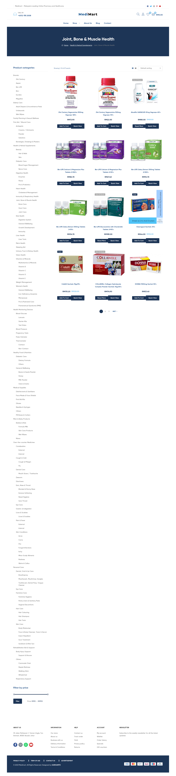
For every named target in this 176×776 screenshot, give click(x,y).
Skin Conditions (21, 532)
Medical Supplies (19, 388)
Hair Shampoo (24, 616)
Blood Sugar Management (28, 165)
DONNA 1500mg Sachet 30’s (145, 284)
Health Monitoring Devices (23, 309)
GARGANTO (56, 765)
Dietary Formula (24, 360)
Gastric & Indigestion (23, 509)
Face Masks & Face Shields (26, 395)
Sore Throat (23, 501)
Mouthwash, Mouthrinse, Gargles (31, 579)
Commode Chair (25, 663)
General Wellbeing (25, 224)
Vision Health (21, 255)
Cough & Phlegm (25, 462)
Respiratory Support (23, 679)
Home (66, 45)
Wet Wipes (20, 114)
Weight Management (24, 282)
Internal (21, 454)
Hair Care (19, 609)
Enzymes (22, 177)
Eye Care (19, 505)
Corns (21, 540)
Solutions (22, 138)
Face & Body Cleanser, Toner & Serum (33, 632)
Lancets (21, 317)
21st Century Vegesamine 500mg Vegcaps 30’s (108, 113)
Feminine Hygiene (25, 597)
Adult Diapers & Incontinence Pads (29, 106)
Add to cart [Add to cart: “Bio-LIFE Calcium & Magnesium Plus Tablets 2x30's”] (101, 183)
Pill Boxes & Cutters (23, 415)
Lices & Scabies (22, 512)
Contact (22, 345)
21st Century (20, 79)
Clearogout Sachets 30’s (145, 227)
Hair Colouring (24, 612)
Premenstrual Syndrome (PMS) (30, 306)
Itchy (20, 551)
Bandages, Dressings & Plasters (27, 142)
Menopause (23, 298)
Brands (16, 75)
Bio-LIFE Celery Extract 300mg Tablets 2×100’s (145, 170)
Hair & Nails (23, 153)
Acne (20, 536)
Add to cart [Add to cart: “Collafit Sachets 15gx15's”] (64, 298)
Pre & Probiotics (24, 185)
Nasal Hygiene (24, 497)
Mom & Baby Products (21, 419)
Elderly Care (17, 103)
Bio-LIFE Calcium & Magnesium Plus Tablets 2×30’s (108, 170)
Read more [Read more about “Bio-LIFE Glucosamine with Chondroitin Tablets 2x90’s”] (101, 241)
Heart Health (20, 188)
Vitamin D (22, 274)
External (22, 450)
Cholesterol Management (28, 192)
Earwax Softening (25, 493)
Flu (20, 466)
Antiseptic (19, 126)
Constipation (20, 446)
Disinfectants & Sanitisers (25, 391)
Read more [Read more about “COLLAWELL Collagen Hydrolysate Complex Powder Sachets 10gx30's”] (101, 298)
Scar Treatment (24, 640)
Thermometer (21, 341)
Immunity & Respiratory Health (27, 196)
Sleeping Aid (20, 247)
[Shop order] (150, 68)
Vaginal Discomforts (26, 605)
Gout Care (22, 208)
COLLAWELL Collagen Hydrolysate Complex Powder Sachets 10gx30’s (108, 285)
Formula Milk (23, 427)
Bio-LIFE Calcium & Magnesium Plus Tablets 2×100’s (71, 170)
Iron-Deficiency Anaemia (28, 294)
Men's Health (20, 243)
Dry (20, 544)
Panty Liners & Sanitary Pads (29, 601)
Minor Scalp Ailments (26, 555)
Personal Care (18, 567)
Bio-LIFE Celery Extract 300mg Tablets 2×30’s (70, 228)
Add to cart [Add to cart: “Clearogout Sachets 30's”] (139, 241)
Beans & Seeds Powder (27, 372)
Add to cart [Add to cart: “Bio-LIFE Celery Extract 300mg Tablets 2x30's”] (64, 241)
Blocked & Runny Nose (27, 489)
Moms (18, 438)
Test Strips (22, 325)
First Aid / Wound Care (21, 122)
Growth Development (27, 227)
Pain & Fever (20, 520)
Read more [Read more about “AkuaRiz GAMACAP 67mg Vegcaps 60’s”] (139, 126)
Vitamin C (22, 270)
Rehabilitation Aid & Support (24, 648)
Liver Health (20, 235)
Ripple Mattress (24, 667)
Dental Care (20, 469)
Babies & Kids (21, 423)
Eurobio (19, 95)
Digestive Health (22, 173)
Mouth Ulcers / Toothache (28, 473)
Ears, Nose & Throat (23, 485)
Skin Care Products (26, 430)
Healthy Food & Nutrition (22, 352)
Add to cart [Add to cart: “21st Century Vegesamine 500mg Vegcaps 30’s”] (101, 126)
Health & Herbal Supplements (81, 45)
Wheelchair (23, 675)
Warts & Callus (24, 563)
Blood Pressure (21, 329)
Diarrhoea (20, 481)
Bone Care (23, 204)
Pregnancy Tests (22, 333)
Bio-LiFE (19, 87)
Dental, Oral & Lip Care (24, 571)
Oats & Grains (24, 384)
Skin (20, 157)
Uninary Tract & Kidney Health (27, 251)
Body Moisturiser (25, 628)
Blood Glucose (21, 313)
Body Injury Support (23, 651)
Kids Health (20, 216)
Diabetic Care (21, 161)
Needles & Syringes (23, 407)
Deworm (19, 477)
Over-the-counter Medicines (24, 442)
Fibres (21, 181)
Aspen (18, 83)
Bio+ (17, 91)
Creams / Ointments (26, 130)
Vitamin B (22, 267)
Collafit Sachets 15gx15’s (71, 284)
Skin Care (19, 624)
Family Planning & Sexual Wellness (26, 118)
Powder (21, 134)
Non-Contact (23, 348)
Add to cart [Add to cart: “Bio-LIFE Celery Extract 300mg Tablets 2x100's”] (139, 183)
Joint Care (22, 212)
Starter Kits (23, 321)
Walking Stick (24, 671)
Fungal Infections (25, 548)
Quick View (78, 126)
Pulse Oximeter (21, 337)
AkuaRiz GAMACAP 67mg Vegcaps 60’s (145, 112)
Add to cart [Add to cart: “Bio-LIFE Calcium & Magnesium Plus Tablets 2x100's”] (64, 183)
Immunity (22, 231)
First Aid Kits (20, 399)
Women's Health (22, 286)
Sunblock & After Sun (26, 644)
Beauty (18, 149)
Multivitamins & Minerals (27, 263)
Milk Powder (23, 380)
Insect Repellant (25, 636)
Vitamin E (22, 278)
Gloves (18, 403)
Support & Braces (25, 655)
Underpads (20, 110)
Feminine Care (21, 593)
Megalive (19, 99)
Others (21, 364)
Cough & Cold (21, 458)
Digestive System (25, 220)
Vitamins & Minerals (23, 259)
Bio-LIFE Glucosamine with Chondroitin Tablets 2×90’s (108, 228)
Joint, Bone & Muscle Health (26, 200)
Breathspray (23, 575)
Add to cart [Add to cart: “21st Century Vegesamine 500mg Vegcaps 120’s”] (64, 126)
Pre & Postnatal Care (26, 302)
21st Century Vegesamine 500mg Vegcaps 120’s (70, 113)
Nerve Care (23, 169)
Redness (22, 559)
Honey (21, 376)
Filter (17, 701)
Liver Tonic (22, 239)
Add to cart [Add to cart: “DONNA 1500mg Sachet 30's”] (139, 298)
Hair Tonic (22, 620)
